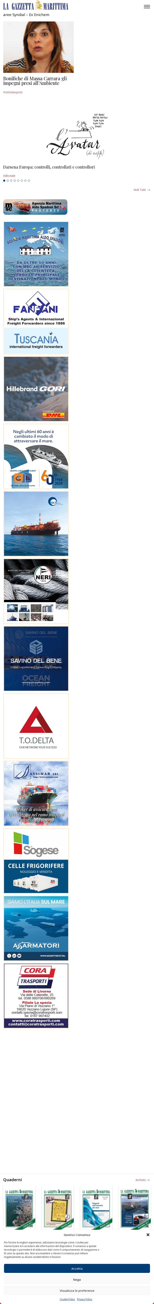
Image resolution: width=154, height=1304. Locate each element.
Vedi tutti (140, 190)
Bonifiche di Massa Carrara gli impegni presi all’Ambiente (35, 80)
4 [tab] (15, 181)
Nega (77, 1280)
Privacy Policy (84, 1299)
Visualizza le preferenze (77, 1291)
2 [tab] (8, 181)
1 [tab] (4, 181)
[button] (148, 1235)
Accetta (77, 1268)
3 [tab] (11, 181)
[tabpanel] (77, 171)
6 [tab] (22, 181)
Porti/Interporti (12, 92)
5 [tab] (18, 181)
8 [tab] (29, 181)
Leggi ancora (77, 171)
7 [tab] (25, 181)
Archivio (141, 1180)
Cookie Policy (67, 1299)
